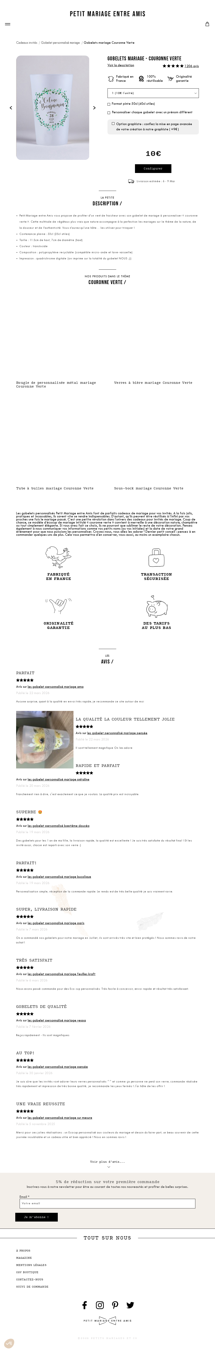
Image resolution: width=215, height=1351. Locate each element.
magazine (24, 1258)
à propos (23, 1250)
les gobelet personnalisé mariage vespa (57, 1020)
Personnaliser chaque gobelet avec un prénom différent (152, 112)
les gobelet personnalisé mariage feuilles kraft (62, 974)
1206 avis (191, 66)
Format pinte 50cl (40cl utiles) (133, 104)
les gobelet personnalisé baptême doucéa (58, 826)
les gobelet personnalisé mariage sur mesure (60, 1118)
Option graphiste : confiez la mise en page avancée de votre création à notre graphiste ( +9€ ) (154, 127)
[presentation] (11, 107)
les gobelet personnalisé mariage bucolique (59, 877)
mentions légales (31, 1265)
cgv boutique (27, 1272)
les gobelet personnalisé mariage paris (56, 923)
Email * (24, 1197)
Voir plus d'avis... (107, 1163)
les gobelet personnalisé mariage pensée (117, 733)
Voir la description (121, 65)
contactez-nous (29, 1279)
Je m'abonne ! (36, 1217)
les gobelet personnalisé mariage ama (56, 687)
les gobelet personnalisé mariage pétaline (58, 779)
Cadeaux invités (27, 43)
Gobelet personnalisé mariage (60, 43)
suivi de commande (32, 1286)
